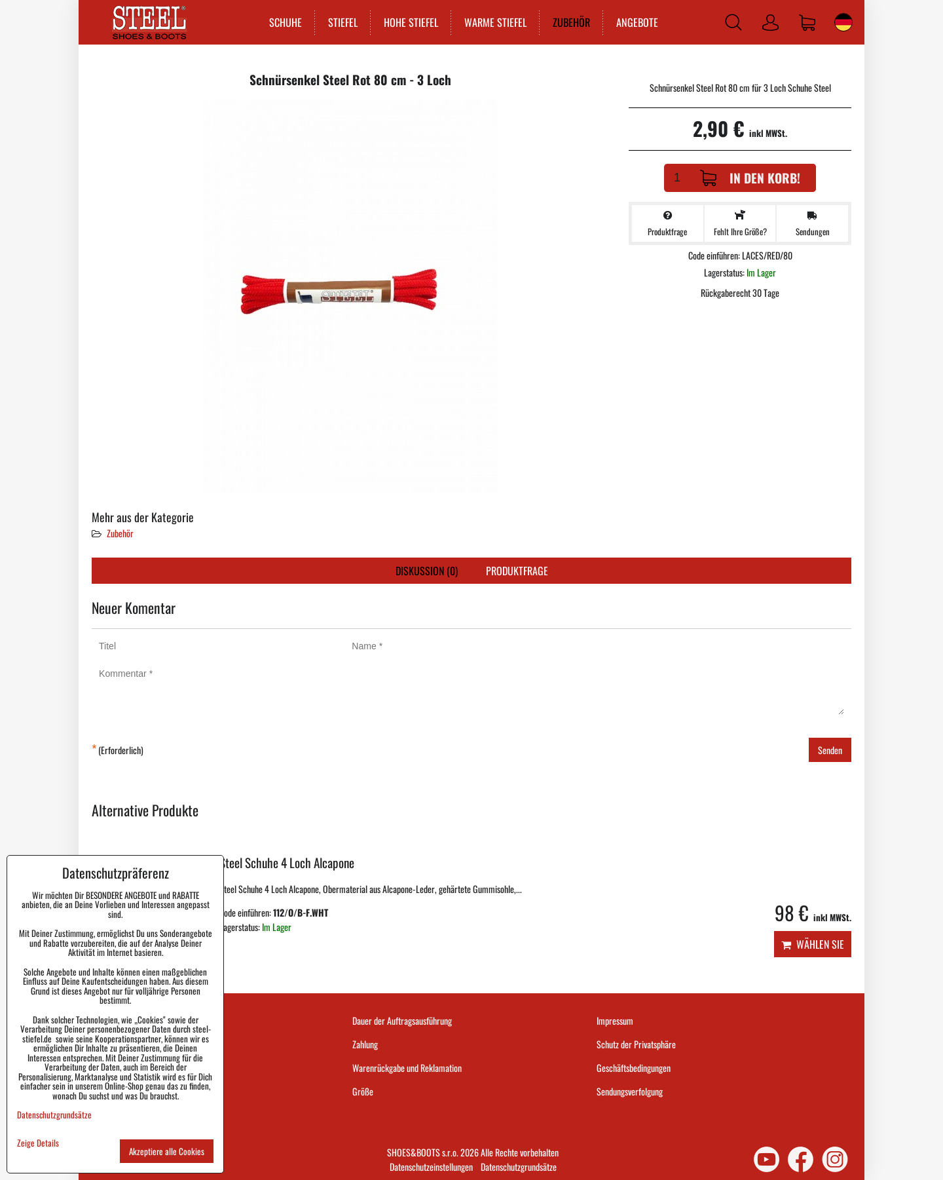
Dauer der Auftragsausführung (402, 1020)
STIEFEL (343, 22)
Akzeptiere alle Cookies (166, 1151)
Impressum (615, 1020)
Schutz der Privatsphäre (636, 1044)
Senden (830, 750)
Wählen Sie (812, 944)
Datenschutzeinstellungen (431, 1166)
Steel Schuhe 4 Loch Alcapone (286, 862)
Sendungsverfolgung (630, 1091)
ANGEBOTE (637, 22)
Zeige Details (38, 1143)
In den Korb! (750, 177)
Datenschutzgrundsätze (519, 1166)
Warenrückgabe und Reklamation (407, 1068)
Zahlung (365, 1044)
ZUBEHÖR (571, 22)
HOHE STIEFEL (411, 22)
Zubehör (120, 533)
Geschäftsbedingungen (634, 1068)
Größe (362, 1091)
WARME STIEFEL (495, 22)
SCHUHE (285, 22)
